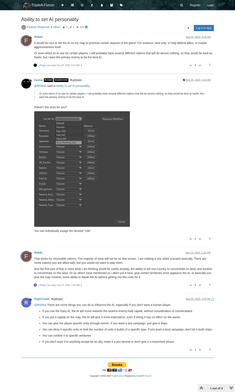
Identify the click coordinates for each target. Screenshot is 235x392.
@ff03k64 (76, 80)
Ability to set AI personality (73, 86)
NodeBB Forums (143, 376)
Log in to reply (203, 28)
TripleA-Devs (117, 376)
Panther (38, 80)
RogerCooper (42, 299)
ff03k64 (38, 37)
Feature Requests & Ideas (43, 27)
